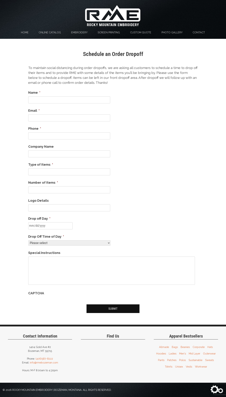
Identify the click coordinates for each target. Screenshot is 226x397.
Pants (161, 359)
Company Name (41, 146)
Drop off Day (39, 218)
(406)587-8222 (44, 358)
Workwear (201, 366)
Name (34, 92)
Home (25, 32)
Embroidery (79, 32)
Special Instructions (44, 253)
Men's (182, 352)
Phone (34, 128)
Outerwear (209, 352)
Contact (199, 32)
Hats (210, 346)
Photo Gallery (172, 32)
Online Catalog (50, 32)
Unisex (179, 366)
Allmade (164, 346)
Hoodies (161, 352)
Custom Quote (140, 32)
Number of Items (43, 182)
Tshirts (168, 366)
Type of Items (40, 164)
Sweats (209, 359)
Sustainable (195, 359)
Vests (189, 366)
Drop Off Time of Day (46, 236)
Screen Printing (109, 32)
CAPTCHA (36, 293)
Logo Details (38, 200)
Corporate (199, 346)
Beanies (185, 346)
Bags (175, 346)
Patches (171, 359)
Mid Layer (194, 352)
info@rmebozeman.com (44, 361)
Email (34, 110)
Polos (182, 359)
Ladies (172, 352)
